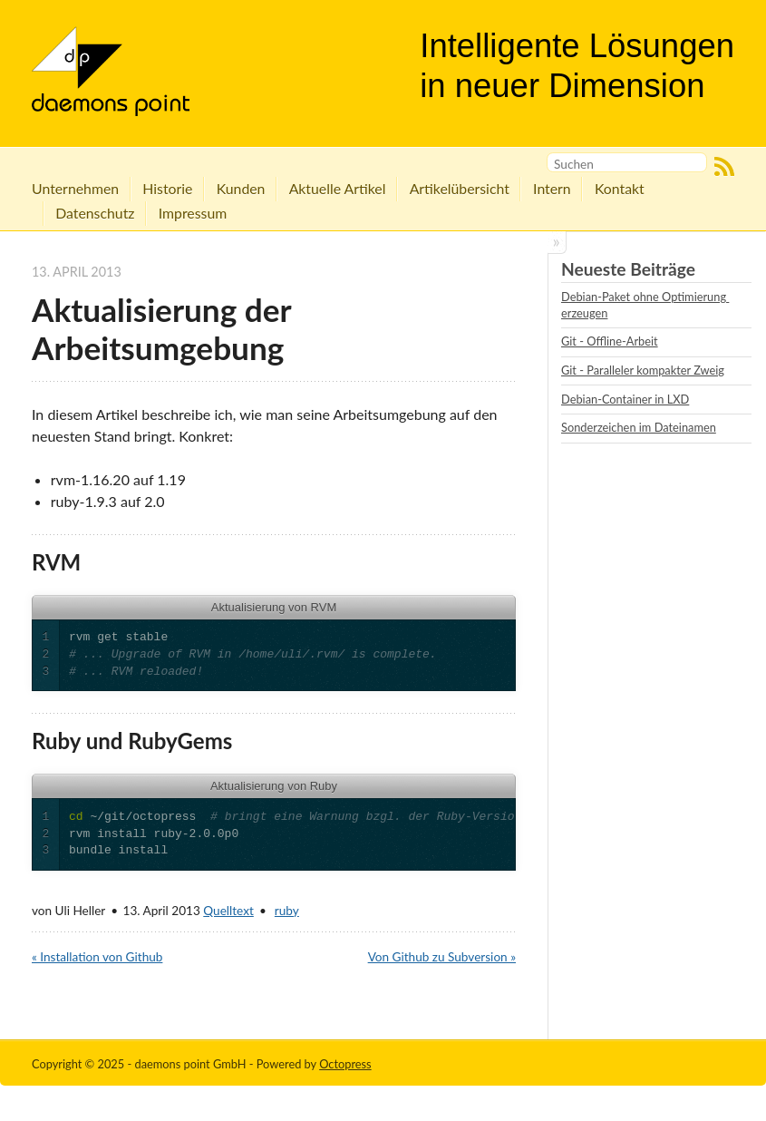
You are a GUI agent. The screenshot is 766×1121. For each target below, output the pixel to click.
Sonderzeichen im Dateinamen (638, 427)
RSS (724, 167)
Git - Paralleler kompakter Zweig (642, 370)
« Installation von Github (97, 957)
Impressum (193, 212)
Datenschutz (94, 212)
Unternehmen (75, 188)
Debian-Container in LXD (625, 399)
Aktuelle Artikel (337, 188)
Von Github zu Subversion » (442, 957)
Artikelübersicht (459, 188)
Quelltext (228, 910)
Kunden (241, 188)
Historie (167, 188)
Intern (552, 188)
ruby (287, 910)
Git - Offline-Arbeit (609, 341)
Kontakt (620, 188)
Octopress (345, 1064)
